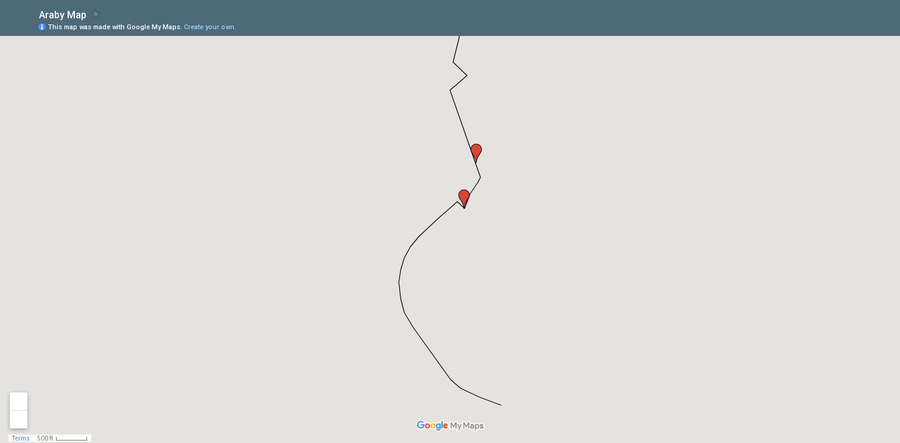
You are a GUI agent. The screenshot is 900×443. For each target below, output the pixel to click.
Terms (21, 438)
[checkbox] (96, 14)
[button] (476, 153)
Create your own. (210, 27)
